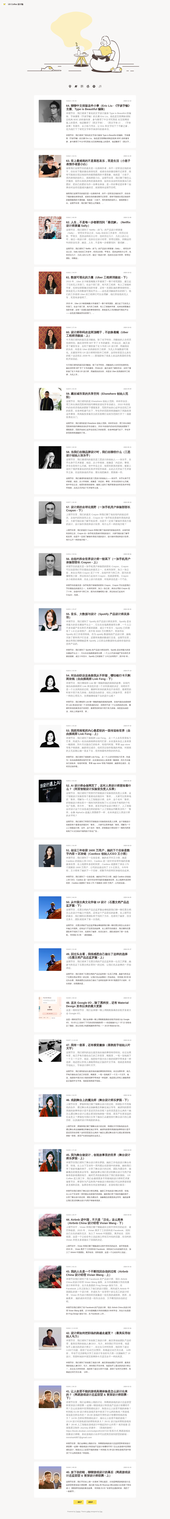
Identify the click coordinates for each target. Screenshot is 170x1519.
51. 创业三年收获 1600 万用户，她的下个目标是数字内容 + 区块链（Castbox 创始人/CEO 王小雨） (98, 852)
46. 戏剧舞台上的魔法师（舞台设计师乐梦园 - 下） (98, 1100)
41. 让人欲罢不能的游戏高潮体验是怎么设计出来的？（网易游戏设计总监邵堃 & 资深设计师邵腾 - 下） (97, 1395)
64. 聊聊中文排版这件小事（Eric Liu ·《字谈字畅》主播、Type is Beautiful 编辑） (98, 107)
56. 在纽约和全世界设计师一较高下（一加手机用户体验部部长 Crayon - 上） (98, 560)
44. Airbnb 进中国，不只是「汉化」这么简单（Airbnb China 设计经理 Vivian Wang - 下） (95, 1221)
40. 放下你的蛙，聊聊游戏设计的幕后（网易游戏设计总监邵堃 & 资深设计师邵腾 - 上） (98, 1474)
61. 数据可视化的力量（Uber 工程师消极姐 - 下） (97, 277)
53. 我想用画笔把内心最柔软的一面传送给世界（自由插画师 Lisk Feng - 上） (98, 732)
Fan (101, 1511)
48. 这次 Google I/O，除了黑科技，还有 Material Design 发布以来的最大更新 (97, 1004)
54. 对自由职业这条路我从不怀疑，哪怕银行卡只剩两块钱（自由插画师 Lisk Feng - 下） (98, 677)
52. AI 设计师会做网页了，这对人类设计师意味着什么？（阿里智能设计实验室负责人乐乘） (98, 787)
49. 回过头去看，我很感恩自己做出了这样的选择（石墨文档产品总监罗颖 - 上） (97, 956)
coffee (88, 1511)
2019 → (91, 1502)
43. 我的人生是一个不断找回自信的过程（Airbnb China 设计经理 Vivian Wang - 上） (97, 1273)
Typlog (78, 1511)
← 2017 (78, 1502)
